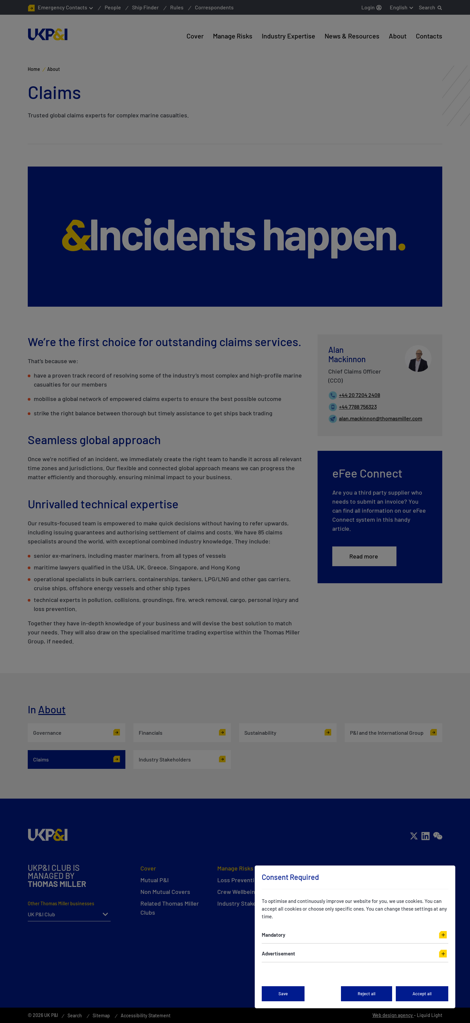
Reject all (366, 993)
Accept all (422, 993)
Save (283, 993)
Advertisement (278, 953)
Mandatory (273, 935)
